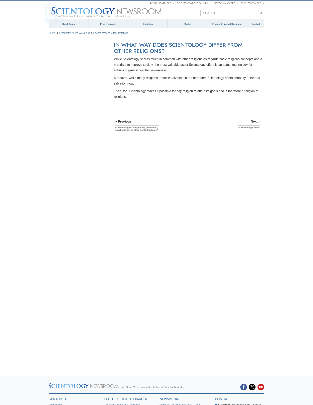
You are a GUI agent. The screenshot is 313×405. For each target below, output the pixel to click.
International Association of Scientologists (107, 383)
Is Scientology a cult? (64, 213)
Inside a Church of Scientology (68, 169)
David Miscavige (165, 378)
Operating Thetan (61, 148)
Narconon (211, 383)
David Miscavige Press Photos (176, 351)
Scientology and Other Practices (110, 33)
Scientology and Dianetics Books (70, 108)
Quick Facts (68, 24)
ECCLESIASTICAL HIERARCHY (126, 313)
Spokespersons (228, 348)
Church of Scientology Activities (177, 328)
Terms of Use (132, 398)
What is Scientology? (142, 378)
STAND (160, 383)
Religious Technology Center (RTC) (68, 335)
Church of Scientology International (68, 340)
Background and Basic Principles (70, 68)
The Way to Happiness (179, 383)
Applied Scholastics (230, 383)
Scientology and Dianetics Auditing (71, 128)
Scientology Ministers (63, 158)
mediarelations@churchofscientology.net (232, 340)
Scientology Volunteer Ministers (65, 383)
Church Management (63, 234)
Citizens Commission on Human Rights (164, 389)
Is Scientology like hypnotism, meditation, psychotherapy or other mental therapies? (75, 197)
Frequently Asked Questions (227, 24)
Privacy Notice (107, 398)
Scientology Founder (63, 88)
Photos (187, 24)
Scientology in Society (64, 274)
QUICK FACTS (58, 313)
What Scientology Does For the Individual (74, 98)
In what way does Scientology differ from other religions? (77, 206)
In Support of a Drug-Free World (66, 389)
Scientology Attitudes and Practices (71, 179)
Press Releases (108, 24)
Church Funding (60, 264)
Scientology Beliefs (62, 78)
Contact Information (230, 357)
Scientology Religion (117, 378)
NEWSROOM (169, 313)
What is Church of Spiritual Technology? (74, 254)
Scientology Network (92, 378)
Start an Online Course (222, 378)
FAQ (52, 353)
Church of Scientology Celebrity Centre (70, 345)
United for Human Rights (99, 389)
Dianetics (54, 324)
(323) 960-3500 (235, 332)
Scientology (55, 318)
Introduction (58, 58)
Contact (256, 24)
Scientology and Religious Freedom (179, 338)
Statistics (148, 24)
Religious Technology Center (67, 244)
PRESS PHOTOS (171, 346)
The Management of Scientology (122, 318)
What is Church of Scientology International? (129, 324)
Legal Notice (143, 398)
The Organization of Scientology (69, 224)
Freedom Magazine (142, 383)
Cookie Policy (120, 398)
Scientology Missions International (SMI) (126, 329)
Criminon (198, 383)
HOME (52, 33)
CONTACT (222, 313)
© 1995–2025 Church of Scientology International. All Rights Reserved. (75, 398)
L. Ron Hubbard (57, 329)
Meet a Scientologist (170, 333)
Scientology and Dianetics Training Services (76, 118)
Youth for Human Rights (128, 389)
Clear (54, 138)
